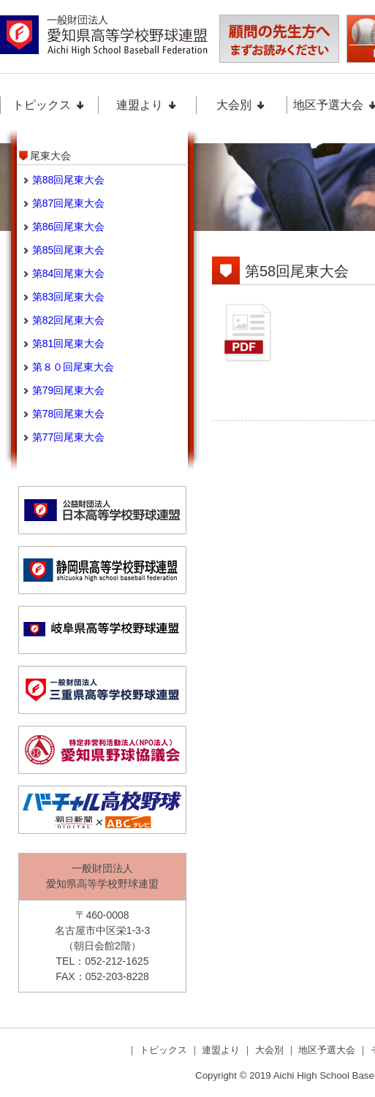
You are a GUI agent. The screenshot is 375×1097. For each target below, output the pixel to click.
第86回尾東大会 (68, 226)
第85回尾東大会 (68, 250)
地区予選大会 (328, 1049)
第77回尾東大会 (68, 437)
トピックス (49, 105)
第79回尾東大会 (68, 390)
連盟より (147, 105)
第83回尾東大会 (68, 297)
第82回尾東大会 (68, 320)
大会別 (241, 105)
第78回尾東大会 (68, 414)
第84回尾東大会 (68, 273)
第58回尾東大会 (297, 271)
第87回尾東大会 (68, 203)
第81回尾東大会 (68, 343)
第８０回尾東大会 (73, 367)
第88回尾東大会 (68, 180)
